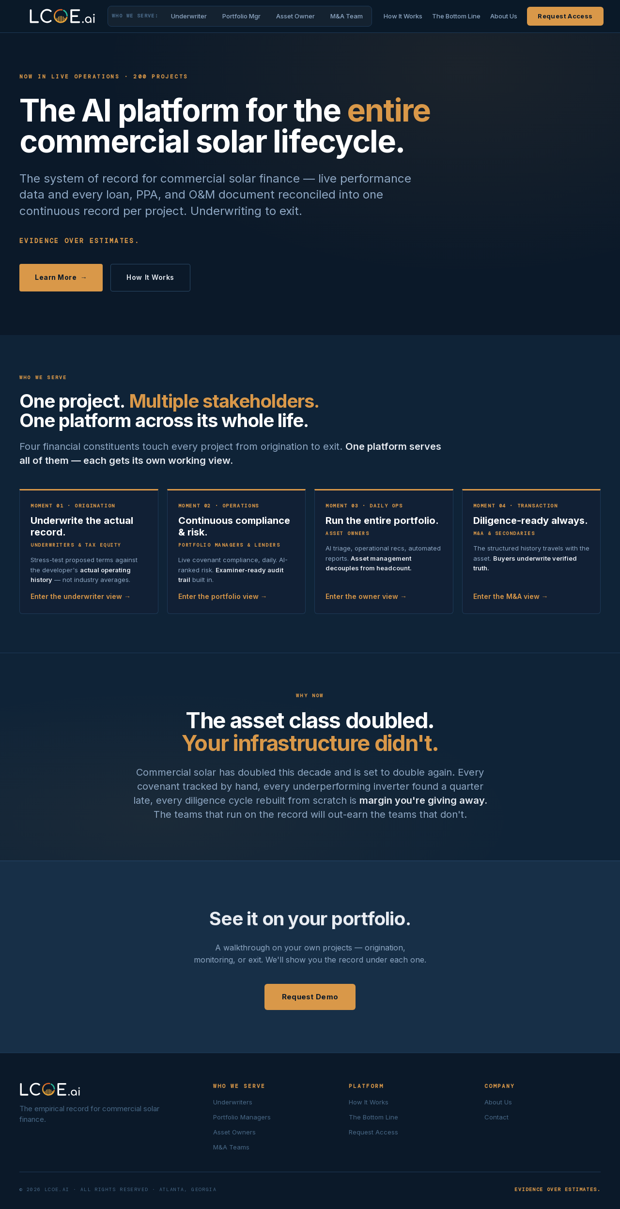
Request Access (565, 16)
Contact (496, 1117)
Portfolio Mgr (241, 16)
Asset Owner (295, 16)
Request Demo (310, 996)
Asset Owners (234, 1132)
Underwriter (189, 16)
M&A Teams (231, 1147)
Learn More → (61, 277)
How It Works (403, 16)
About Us (503, 16)
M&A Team (346, 16)
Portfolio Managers (242, 1117)
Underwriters (232, 1102)
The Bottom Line (456, 16)
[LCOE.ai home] (62, 16)
